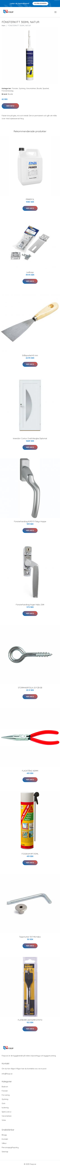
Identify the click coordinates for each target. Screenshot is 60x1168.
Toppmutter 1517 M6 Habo (30, 937)
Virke (4, 1120)
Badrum (5, 1087)
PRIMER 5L (30, 199)
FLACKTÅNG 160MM (30, 771)
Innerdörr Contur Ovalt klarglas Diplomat (30, 438)
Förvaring (6, 1095)
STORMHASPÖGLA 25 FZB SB (30, 688)
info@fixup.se (7, 1074)
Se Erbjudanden (40, 3)
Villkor (4, 1143)
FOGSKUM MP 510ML (30, 854)
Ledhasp (30, 272)
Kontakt (5, 1139)
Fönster (15, 88)
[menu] (55, 12)
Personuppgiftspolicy (10, 1147)
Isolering (5, 1107)
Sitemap (5, 1152)
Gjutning (22, 88)
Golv (3, 1103)
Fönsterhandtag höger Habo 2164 (30, 604)
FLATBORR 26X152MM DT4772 (30, 1020)
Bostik (39, 88)
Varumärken (31, 88)
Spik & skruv (6, 1112)
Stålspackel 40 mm (30, 355)
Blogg (4, 1135)
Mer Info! (10, 106)
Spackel (46, 88)
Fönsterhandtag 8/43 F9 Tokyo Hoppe (30, 521)
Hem (3, 25)
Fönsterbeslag (7, 91)
